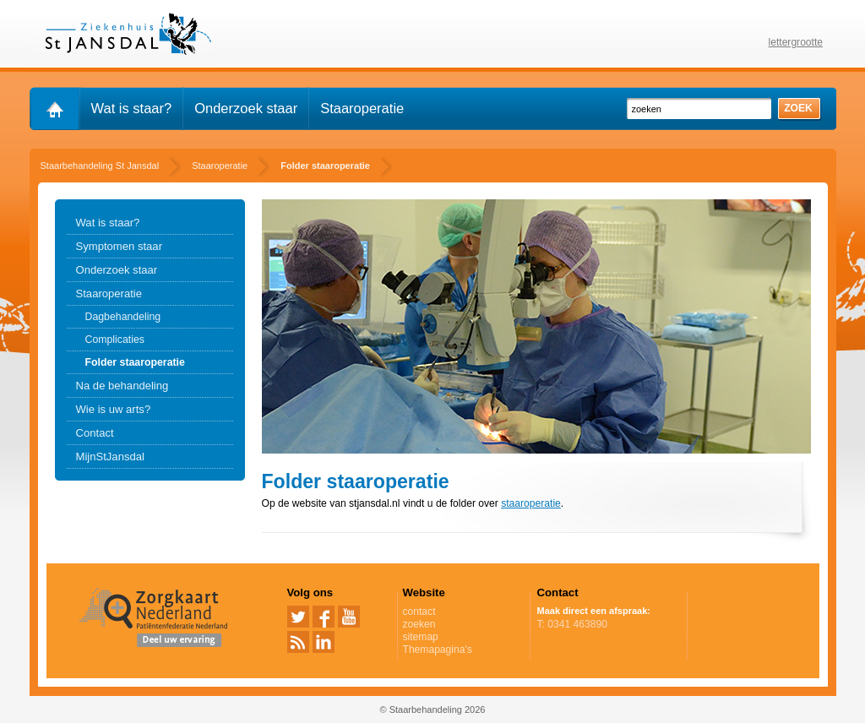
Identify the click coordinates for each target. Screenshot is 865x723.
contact (419, 611)
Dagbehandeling (123, 317)
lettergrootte (796, 42)
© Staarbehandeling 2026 (433, 709)
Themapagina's (437, 649)
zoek (798, 108)
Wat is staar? (131, 108)
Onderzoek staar (245, 108)
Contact (95, 433)
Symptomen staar (119, 246)
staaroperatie (531, 503)
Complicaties (114, 339)
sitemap (420, 637)
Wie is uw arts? (113, 409)
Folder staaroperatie (135, 362)
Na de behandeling (122, 385)
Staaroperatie (362, 108)
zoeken (419, 624)
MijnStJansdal (110, 456)
